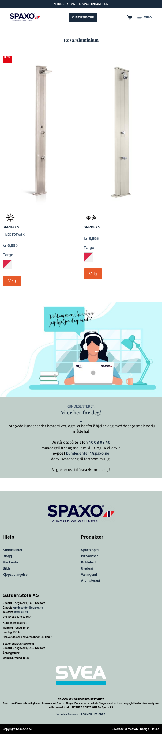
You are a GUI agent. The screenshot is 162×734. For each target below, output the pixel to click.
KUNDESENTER (83, 17)
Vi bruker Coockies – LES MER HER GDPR (81, 714)
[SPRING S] (40, 131)
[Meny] (144, 17)
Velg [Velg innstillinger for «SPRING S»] (12, 280)
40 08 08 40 (99, 442)
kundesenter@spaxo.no (87, 453)
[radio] (7, 264)
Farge (8, 254)
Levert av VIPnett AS (125, 729)
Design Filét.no (149, 729)
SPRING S (11, 227)
